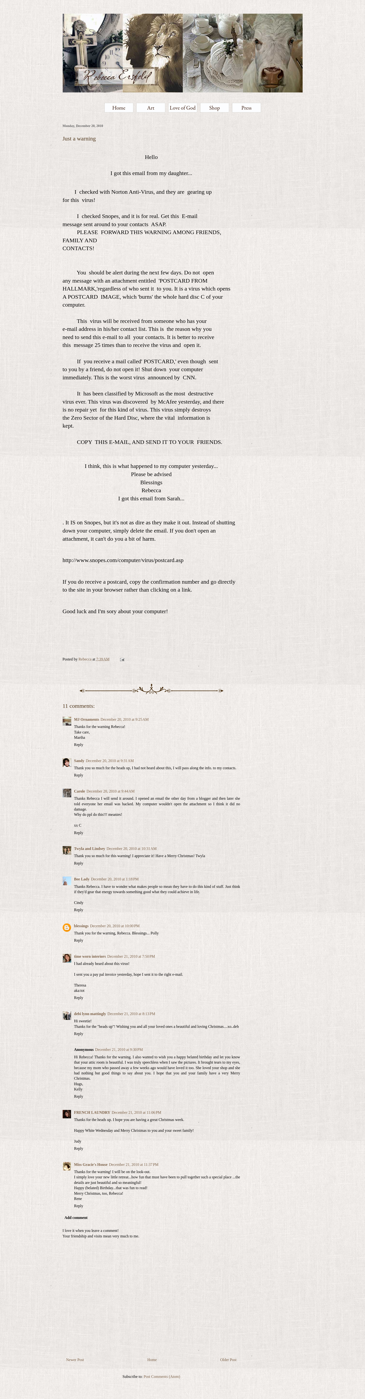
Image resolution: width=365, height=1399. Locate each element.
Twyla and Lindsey (89, 849)
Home (152, 1360)
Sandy (79, 761)
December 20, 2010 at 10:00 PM (115, 926)
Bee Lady (82, 879)
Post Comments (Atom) (162, 1377)
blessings (81, 926)
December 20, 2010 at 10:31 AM (132, 849)
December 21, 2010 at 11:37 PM (133, 1165)
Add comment (76, 1218)
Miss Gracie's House (91, 1165)
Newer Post (75, 1360)
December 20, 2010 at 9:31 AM (110, 761)
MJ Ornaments (86, 719)
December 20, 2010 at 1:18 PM (115, 879)
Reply (78, 745)
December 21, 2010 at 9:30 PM (119, 1050)
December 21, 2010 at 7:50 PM (131, 956)
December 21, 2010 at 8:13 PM (131, 1014)
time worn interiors (90, 956)
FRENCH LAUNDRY (92, 1112)
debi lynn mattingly (90, 1014)
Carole (79, 791)
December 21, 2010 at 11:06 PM (136, 1112)
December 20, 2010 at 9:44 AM (110, 791)
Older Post (228, 1360)
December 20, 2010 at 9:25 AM (125, 719)
